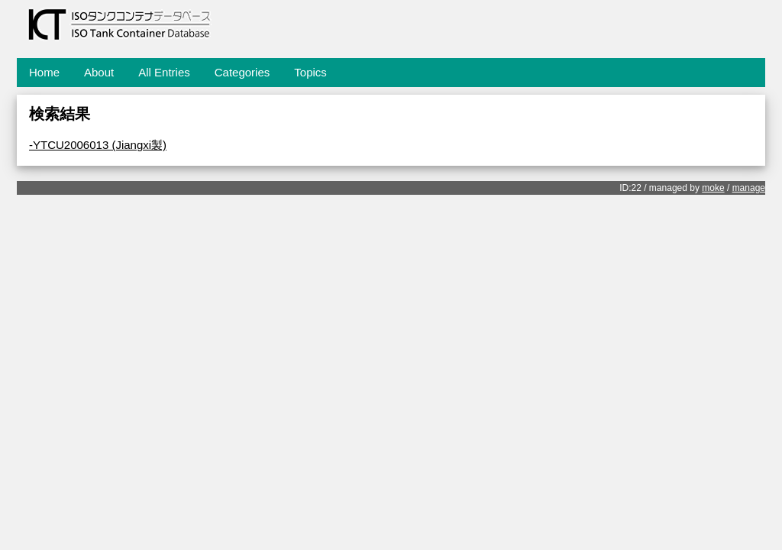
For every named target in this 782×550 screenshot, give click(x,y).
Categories (242, 72)
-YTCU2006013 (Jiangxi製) (97, 144)
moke (713, 188)
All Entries (164, 72)
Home (44, 72)
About (99, 72)
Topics (310, 72)
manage (748, 188)
